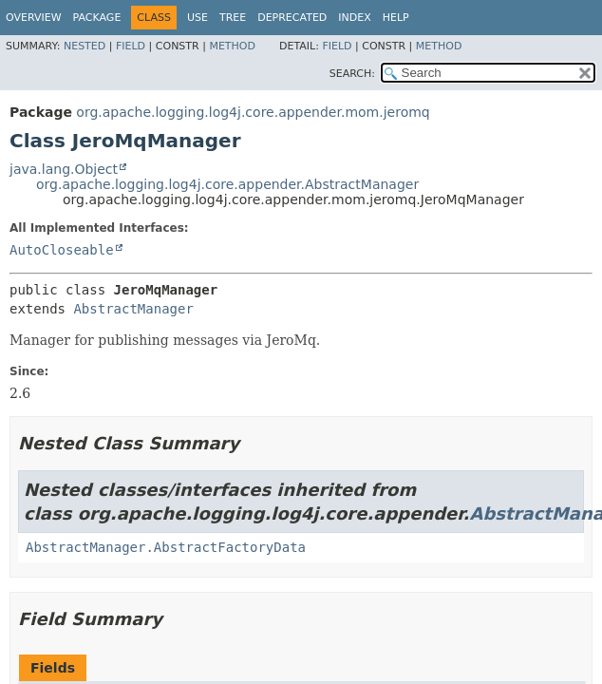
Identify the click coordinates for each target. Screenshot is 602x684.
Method (232, 46)
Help (396, 17)
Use (197, 17)
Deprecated (292, 17)
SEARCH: (352, 73)
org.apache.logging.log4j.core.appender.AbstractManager (227, 184)
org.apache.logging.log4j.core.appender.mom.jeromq (252, 112)
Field (130, 46)
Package (97, 17)
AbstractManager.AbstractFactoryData (166, 547)
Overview (34, 17)
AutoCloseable (61, 249)
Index (354, 17)
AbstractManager (133, 308)
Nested (84, 46)
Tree (232, 17)
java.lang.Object (63, 169)
